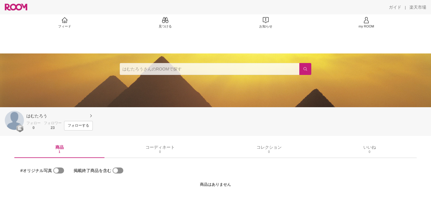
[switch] (58, 170)
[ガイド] (395, 7)
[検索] (305, 69)
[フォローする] (78, 125)
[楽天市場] (417, 7)
